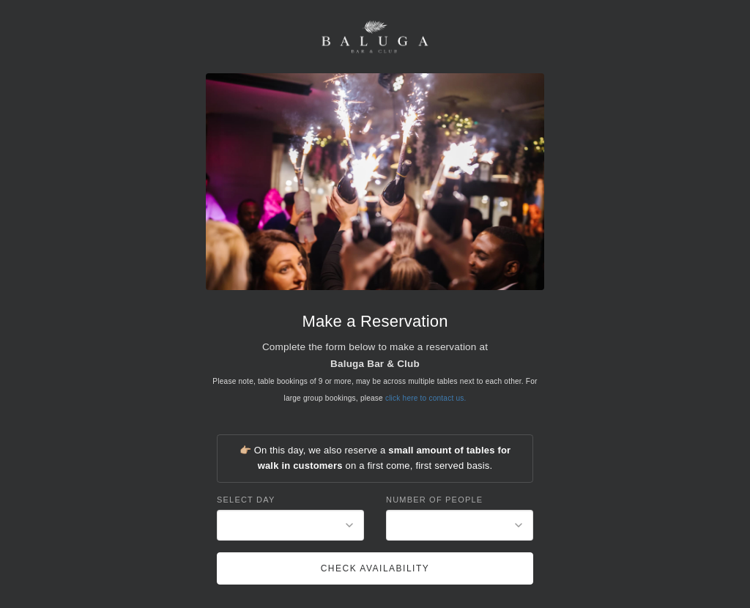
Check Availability (375, 568)
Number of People (434, 499)
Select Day (246, 499)
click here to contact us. (426, 398)
